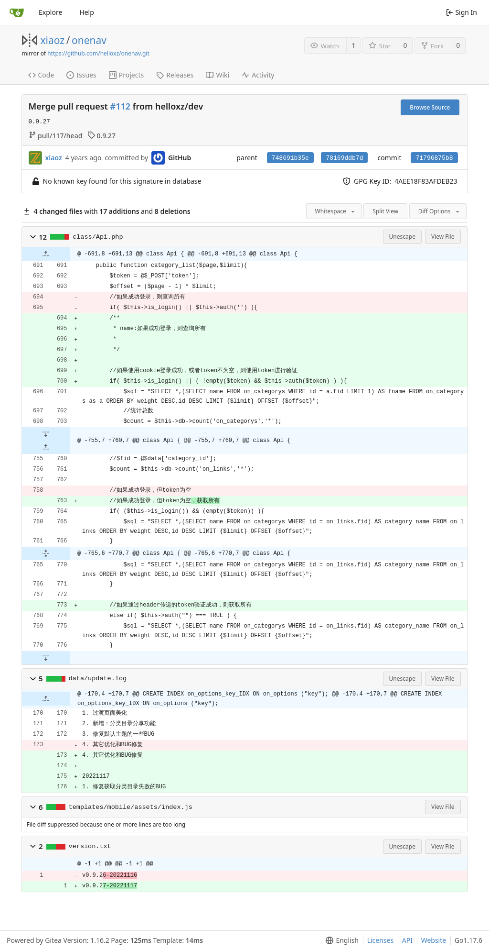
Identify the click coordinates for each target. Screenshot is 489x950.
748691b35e (290, 158)
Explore (50, 12)
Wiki (217, 74)
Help (86, 12)
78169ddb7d (344, 158)
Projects (126, 74)
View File (443, 236)
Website (433, 940)
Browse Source (430, 107)
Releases (174, 74)
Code (41, 74)
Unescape (402, 236)
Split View (385, 211)
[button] (33, 237)
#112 (120, 106)
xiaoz (53, 40)
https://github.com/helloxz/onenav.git (98, 53)
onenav (89, 40)
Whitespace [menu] (335, 211)
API (407, 940)
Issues (81, 74)
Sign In (462, 12)
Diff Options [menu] (439, 211)
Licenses (380, 940)
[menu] (340, 940)
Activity (258, 74)
